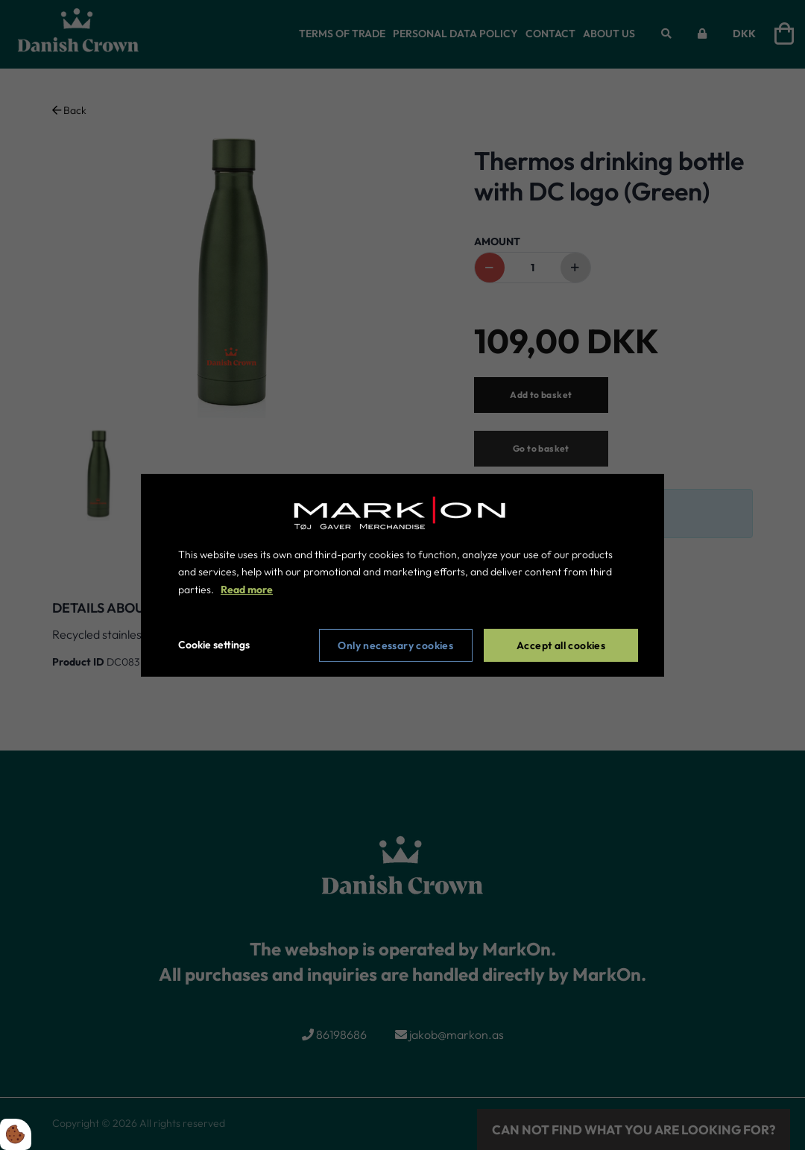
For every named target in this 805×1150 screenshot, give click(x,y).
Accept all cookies (561, 645)
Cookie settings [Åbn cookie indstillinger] (214, 644)
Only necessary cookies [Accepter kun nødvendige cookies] (395, 645)
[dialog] (402, 574)
